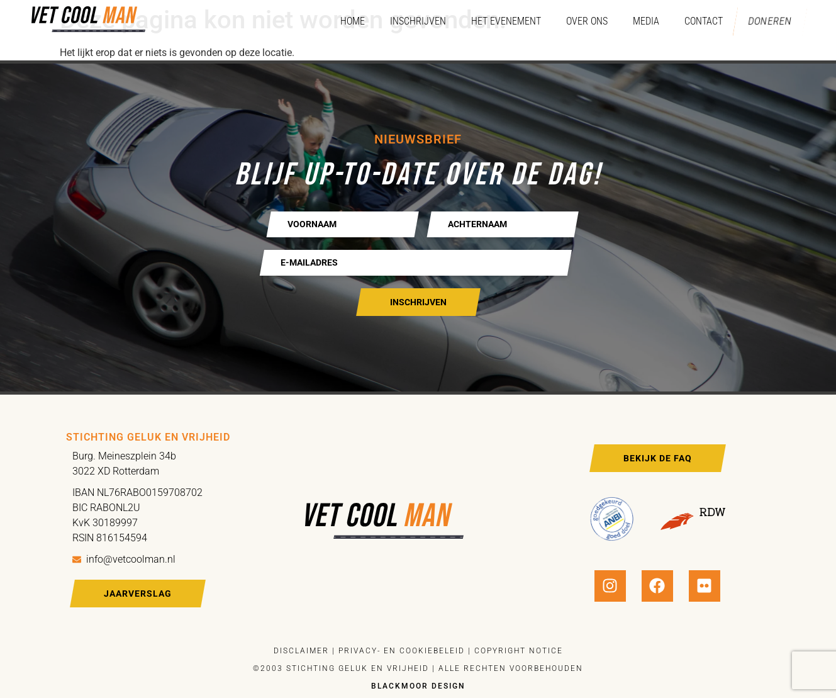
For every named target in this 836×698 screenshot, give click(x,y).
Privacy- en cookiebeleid (400, 650)
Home (344, 21)
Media (638, 21)
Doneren (766, 21)
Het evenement (498, 21)
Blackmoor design (418, 686)
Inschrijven (410, 21)
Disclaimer (301, 650)
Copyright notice (518, 650)
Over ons (578, 21)
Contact (695, 21)
